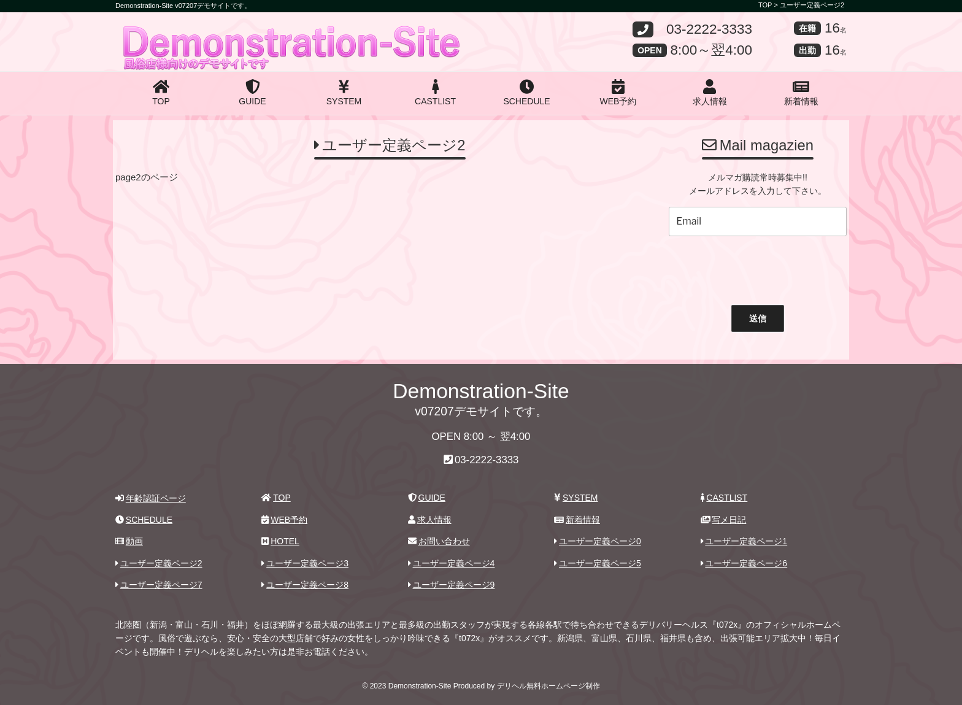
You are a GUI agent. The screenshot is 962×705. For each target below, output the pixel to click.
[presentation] (758, 267)
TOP (161, 92)
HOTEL (280, 541)
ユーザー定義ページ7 (158, 585)
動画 (129, 541)
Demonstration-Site (209, 32)
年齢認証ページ (150, 498)
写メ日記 (724, 520)
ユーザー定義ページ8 (304, 585)
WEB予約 (618, 92)
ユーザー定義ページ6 (744, 563)
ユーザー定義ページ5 (597, 563)
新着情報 (801, 92)
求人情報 (710, 92)
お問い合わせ (439, 541)
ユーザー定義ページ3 (304, 563)
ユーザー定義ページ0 (597, 541)
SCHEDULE (526, 92)
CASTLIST (435, 92)
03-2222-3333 (709, 30)
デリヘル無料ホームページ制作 (548, 686)
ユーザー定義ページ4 (451, 563)
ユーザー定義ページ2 (812, 5)
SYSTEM (344, 92)
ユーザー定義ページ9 (451, 585)
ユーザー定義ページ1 (744, 541)
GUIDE (252, 92)
